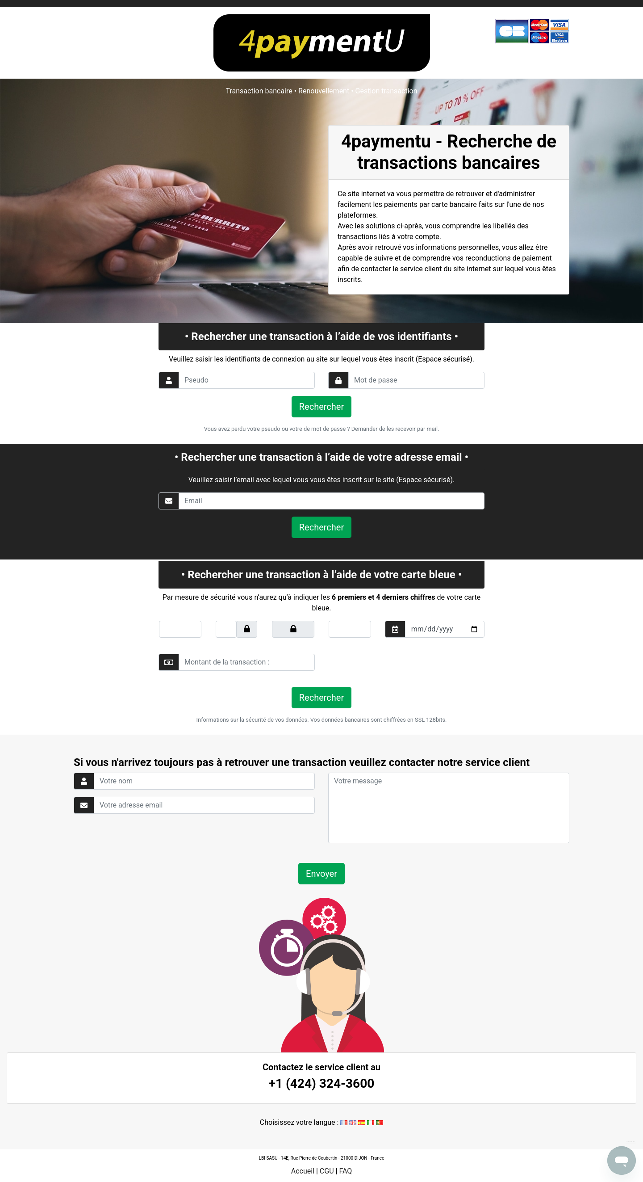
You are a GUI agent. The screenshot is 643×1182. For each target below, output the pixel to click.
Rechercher (321, 406)
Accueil (302, 1171)
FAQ (345, 1171)
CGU (327, 1171)
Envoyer (321, 873)
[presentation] (389, 662)
